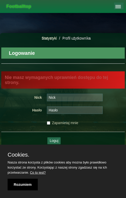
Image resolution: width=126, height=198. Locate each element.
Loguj (54, 141)
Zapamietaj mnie (62, 123)
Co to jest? (38, 172)
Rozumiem (23, 185)
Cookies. (18, 154)
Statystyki (49, 38)
